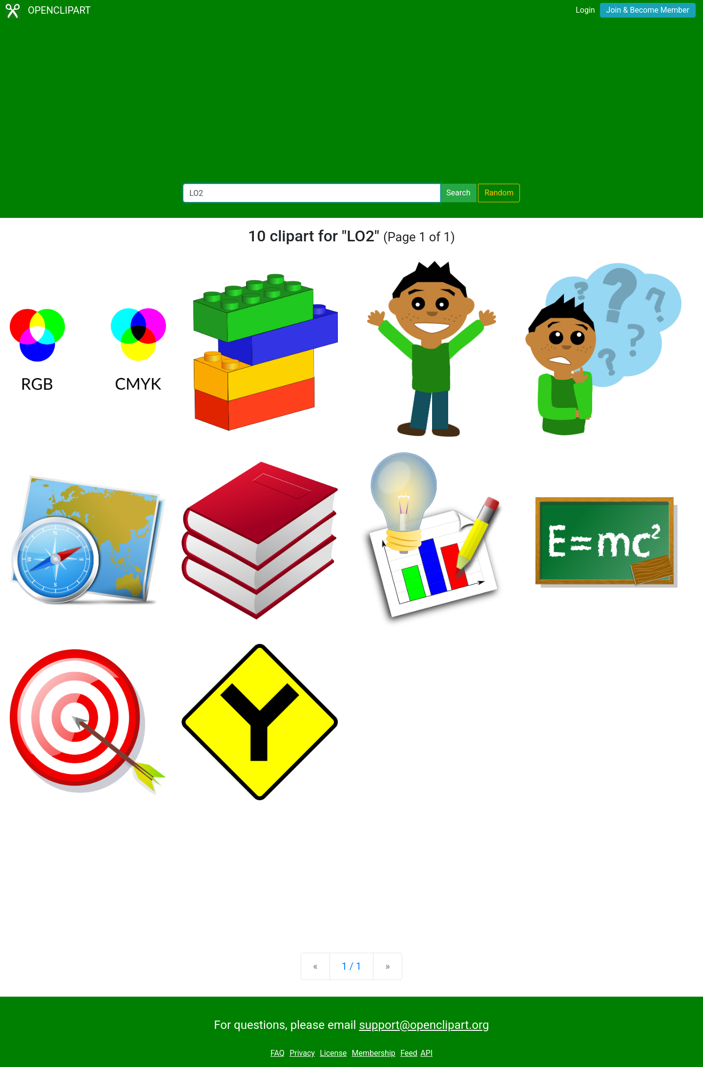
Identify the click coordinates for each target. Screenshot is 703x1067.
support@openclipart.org (424, 1025)
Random (499, 192)
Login (585, 10)
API (426, 1053)
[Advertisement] (351, 102)
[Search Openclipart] (311, 193)
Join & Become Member (647, 10)
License (333, 1053)
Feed (408, 1053)
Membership (373, 1053)
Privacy (302, 1053)
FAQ (277, 1053)
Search (458, 192)
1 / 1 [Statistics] (352, 966)
